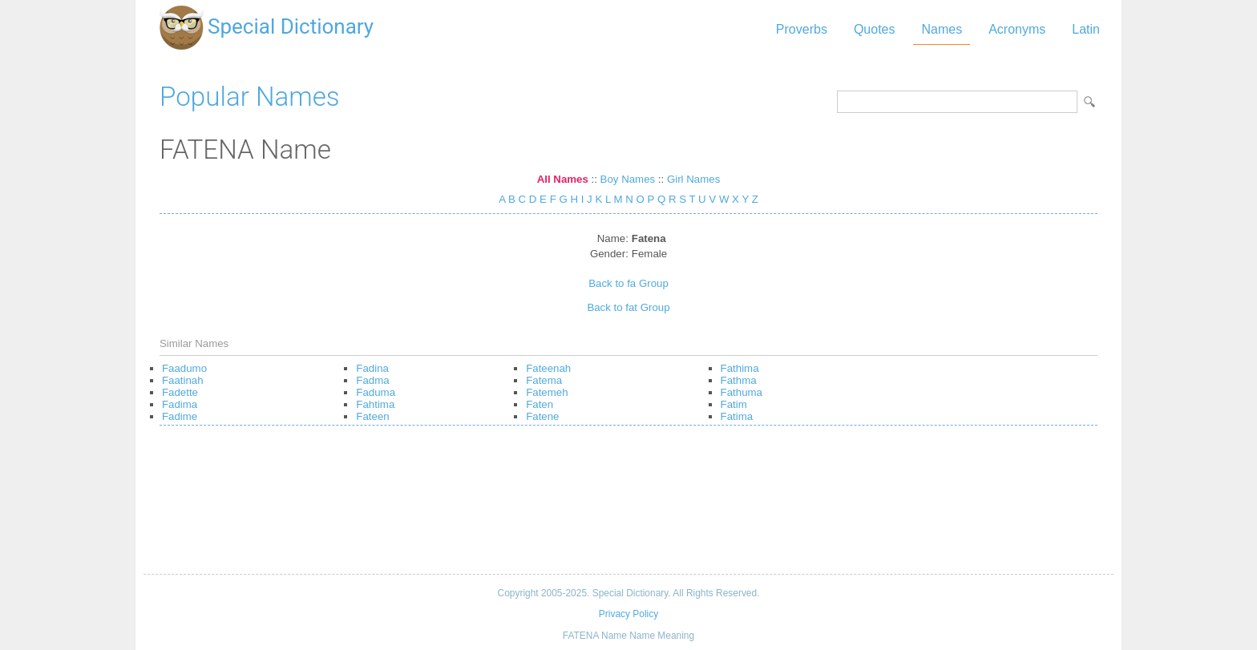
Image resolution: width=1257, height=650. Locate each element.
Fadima (179, 404)
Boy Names (628, 179)
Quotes (874, 29)
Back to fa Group (628, 283)
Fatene (542, 416)
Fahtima (375, 404)
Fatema (544, 380)
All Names (562, 179)
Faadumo (184, 368)
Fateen (372, 416)
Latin (1086, 29)
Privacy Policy (628, 614)
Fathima (740, 368)
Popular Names (250, 96)
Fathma (739, 380)
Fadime (179, 416)
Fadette (180, 392)
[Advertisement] (628, 506)
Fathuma (741, 392)
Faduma (375, 392)
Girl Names (693, 179)
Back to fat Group (628, 307)
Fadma (372, 380)
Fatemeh (547, 392)
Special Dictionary (291, 26)
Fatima (737, 416)
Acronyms (1016, 29)
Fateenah (548, 368)
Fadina (372, 368)
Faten (539, 404)
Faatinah (183, 380)
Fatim (734, 404)
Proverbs (801, 29)
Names (941, 29)
